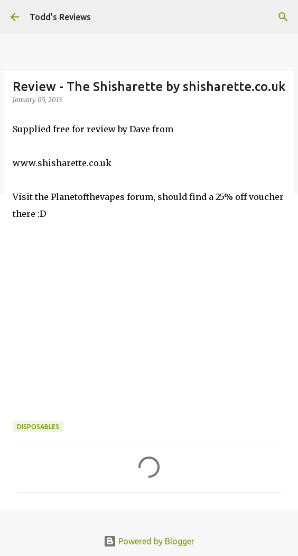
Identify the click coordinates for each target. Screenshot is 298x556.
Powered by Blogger (149, 541)
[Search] (283, 17)
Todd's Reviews (60, 17)
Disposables (38, 426)
